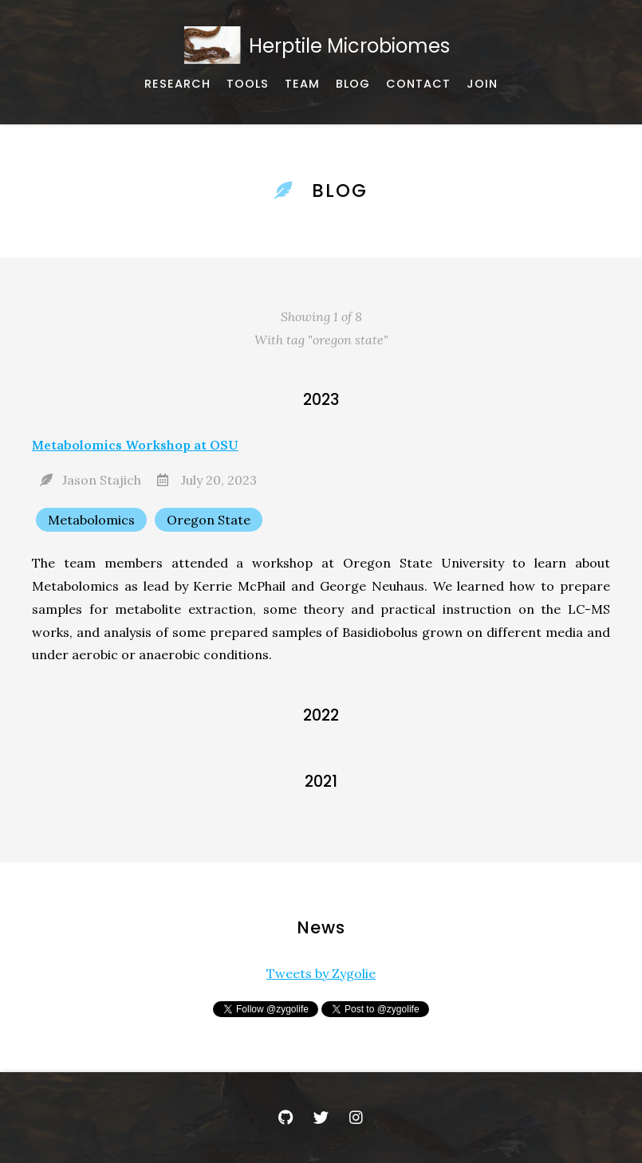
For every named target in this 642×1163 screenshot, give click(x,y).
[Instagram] (355, 1117)
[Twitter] (321, 1117)
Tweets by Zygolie (321, 973)
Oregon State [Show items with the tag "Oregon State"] (208, 520)
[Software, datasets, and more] (248, 84)
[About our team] (302, 84)
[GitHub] (286, 1117)
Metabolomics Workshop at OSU (135, 445)
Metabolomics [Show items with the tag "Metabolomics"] (91, 520)
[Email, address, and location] (418, 84)
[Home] (321, 46)
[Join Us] (482, 84)
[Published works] (177, 84)
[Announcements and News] (353, 84)
